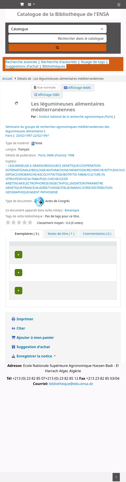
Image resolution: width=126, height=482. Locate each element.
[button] (22, 4)
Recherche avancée (21, 61)
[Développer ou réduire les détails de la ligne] (107, 267)
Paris (41, 155)
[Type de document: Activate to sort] (22, 250)
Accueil (7, 78)
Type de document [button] (19, 252)
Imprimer (22, 333)
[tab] (61, 234)
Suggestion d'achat (30, 361)
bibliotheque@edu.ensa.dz (71, 398)
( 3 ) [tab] (27, 234)
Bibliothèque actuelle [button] (47, 252)
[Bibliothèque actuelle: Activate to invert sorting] (50, 250)
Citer (18, 343)
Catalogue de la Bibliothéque (8, 5)
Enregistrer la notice (32, 370)
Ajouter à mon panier (32, 352)
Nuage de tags (93, 61)
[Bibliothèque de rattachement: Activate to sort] (82, 250)
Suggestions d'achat (21, 66)
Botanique (72, 210)
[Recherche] (57, 47)
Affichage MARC (77, 87)
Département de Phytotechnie (49, 302)
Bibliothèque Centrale (48, 264)
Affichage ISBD (46, 95)
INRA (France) (56, 155)
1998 (70, 155)
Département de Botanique (49, 283)
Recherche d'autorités (59, 61)
